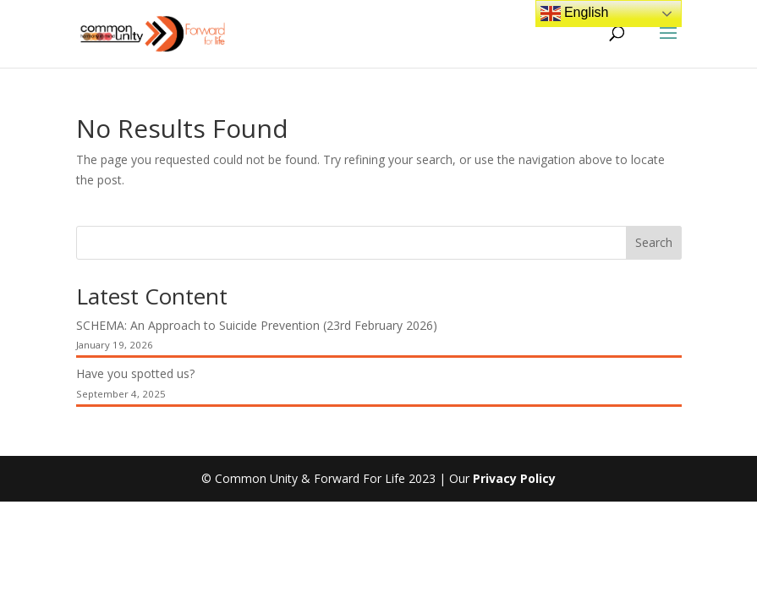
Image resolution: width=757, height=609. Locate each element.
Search (653, 242)
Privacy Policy (514, 478)
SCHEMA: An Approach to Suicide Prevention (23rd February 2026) (256, 325)
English (574, 13)
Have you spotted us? (135, 373)
